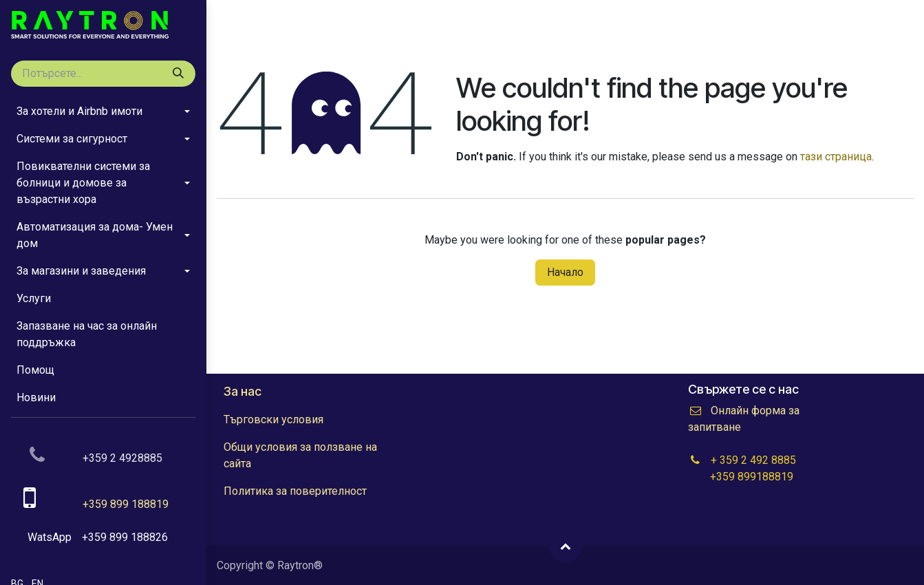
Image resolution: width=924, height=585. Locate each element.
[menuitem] (103, 111)
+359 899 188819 (126, 504)
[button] (565, 545)
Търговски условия (273, 419)
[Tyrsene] (178, 74)
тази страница (836, 156)
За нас (242, 391)
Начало (565, 272)
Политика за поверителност (295, 491)
